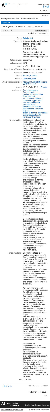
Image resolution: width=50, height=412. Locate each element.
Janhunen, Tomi (29, 79)
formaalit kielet (29, 105)
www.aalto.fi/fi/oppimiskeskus (12, 410)
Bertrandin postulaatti (32, 115)
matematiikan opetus (32, 107)
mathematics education (33, 94)
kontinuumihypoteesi (31, 117)
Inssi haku (7, 22)
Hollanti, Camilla (30, 76)
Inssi (46, 6)
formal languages (30, 90)
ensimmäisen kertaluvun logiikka (33, 110)
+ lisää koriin (7, 386)
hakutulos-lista (41, 30)
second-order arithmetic (33, 98)
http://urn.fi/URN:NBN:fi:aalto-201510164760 (35, 83)
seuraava (42, 33)
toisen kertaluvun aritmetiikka (35, 113)
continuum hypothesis (32, 100)
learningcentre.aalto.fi (9, 19)
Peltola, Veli (28, 38)
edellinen (33, 33)
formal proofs (28, 92)
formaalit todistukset (31, 102)
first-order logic (29, 96)
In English (43, 10)
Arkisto (44, 87)
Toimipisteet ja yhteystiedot (40, 410)
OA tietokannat (23, 19)
